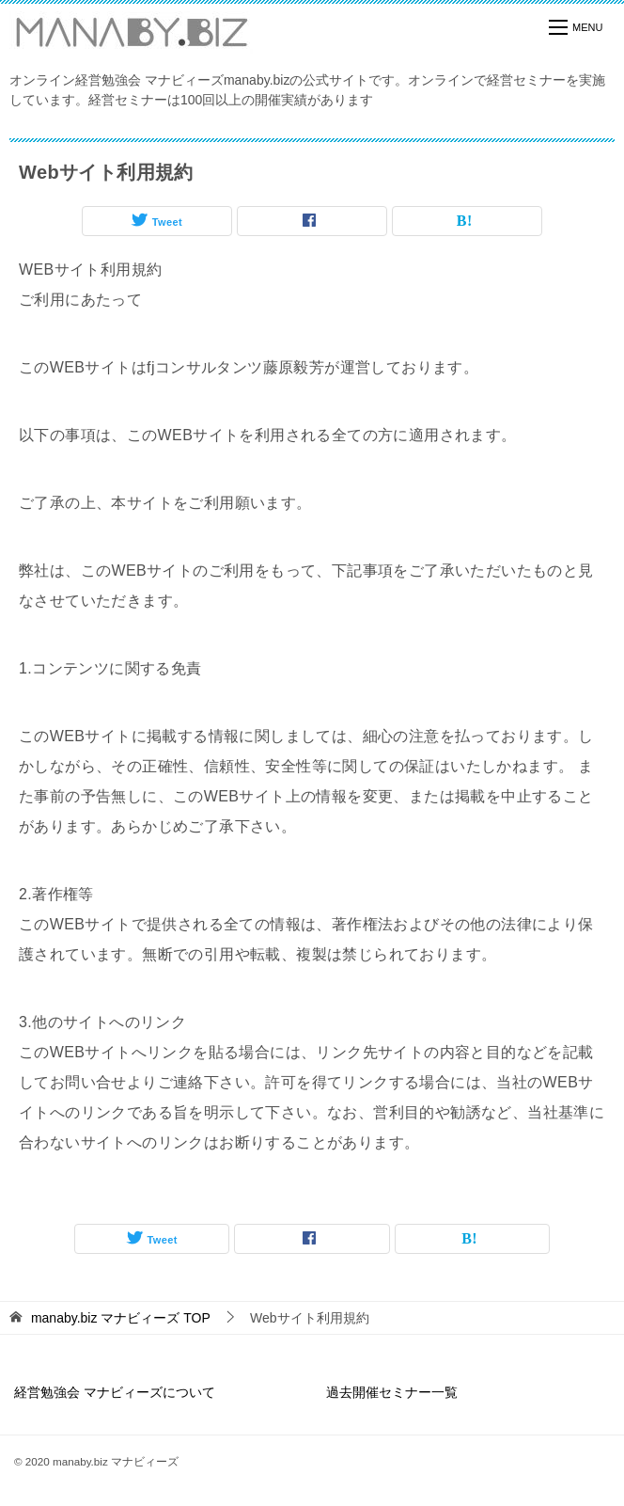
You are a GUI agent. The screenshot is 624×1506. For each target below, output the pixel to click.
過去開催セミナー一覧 (392, 1392)
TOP (121, 1317)
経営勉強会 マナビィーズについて (114, 1392)
